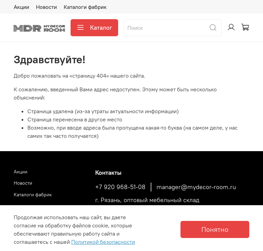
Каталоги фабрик (85, 6)
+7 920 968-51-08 (120, 187)
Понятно (214, 229)
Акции (21, 6)
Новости (46, 6)
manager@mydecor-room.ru (196, 187)
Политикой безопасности (103, 241)
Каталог (94, 28)
